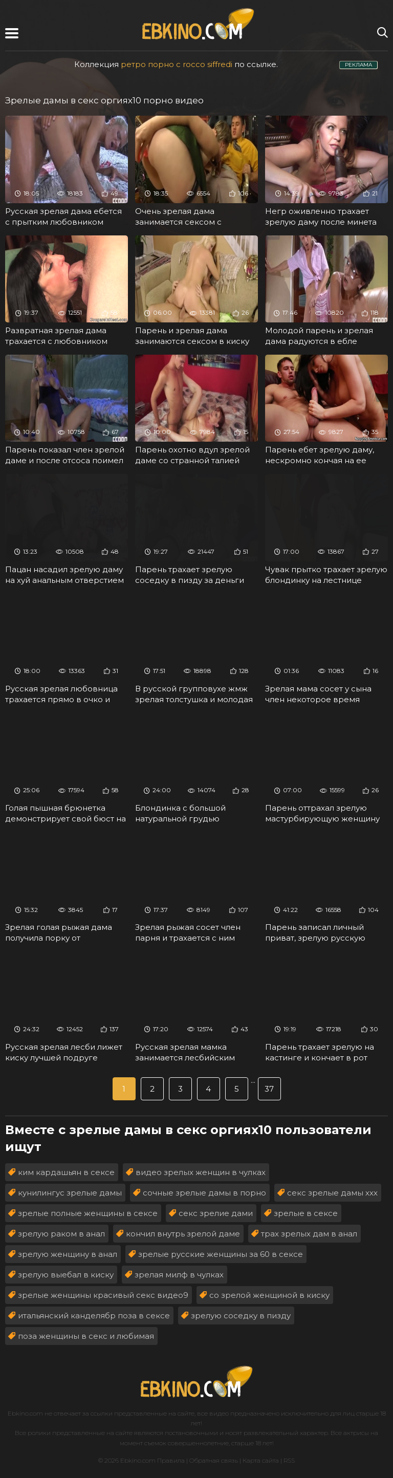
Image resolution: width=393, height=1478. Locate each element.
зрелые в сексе (306, 1213)
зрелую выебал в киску (66, 1274)
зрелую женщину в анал (67, 1254)
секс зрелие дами (216, 1213)
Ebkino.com (25, 1413)
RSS (289, 1460)
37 (269, 1089)
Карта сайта (261, 1460)
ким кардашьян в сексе (66, 1172)
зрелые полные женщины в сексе (88, 1213)
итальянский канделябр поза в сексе (94, 1315)
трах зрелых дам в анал (309, 1233)
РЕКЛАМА (358, 64)
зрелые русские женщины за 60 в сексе (220, 1254)
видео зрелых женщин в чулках (201, 1172)
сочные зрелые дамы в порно (204, 1193)
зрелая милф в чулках (179, 1274)
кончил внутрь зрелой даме (183, 1233)
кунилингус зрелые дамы (70, 1193)
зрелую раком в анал (61, 1233)
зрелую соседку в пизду (241, 1315)
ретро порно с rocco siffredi (176, 64)
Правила (171, 1460)
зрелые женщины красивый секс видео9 (103, 1295)
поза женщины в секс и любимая (86, 1336)
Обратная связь (213, 1460)
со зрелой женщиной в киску (269, 1295)
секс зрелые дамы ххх (332, 1193)
